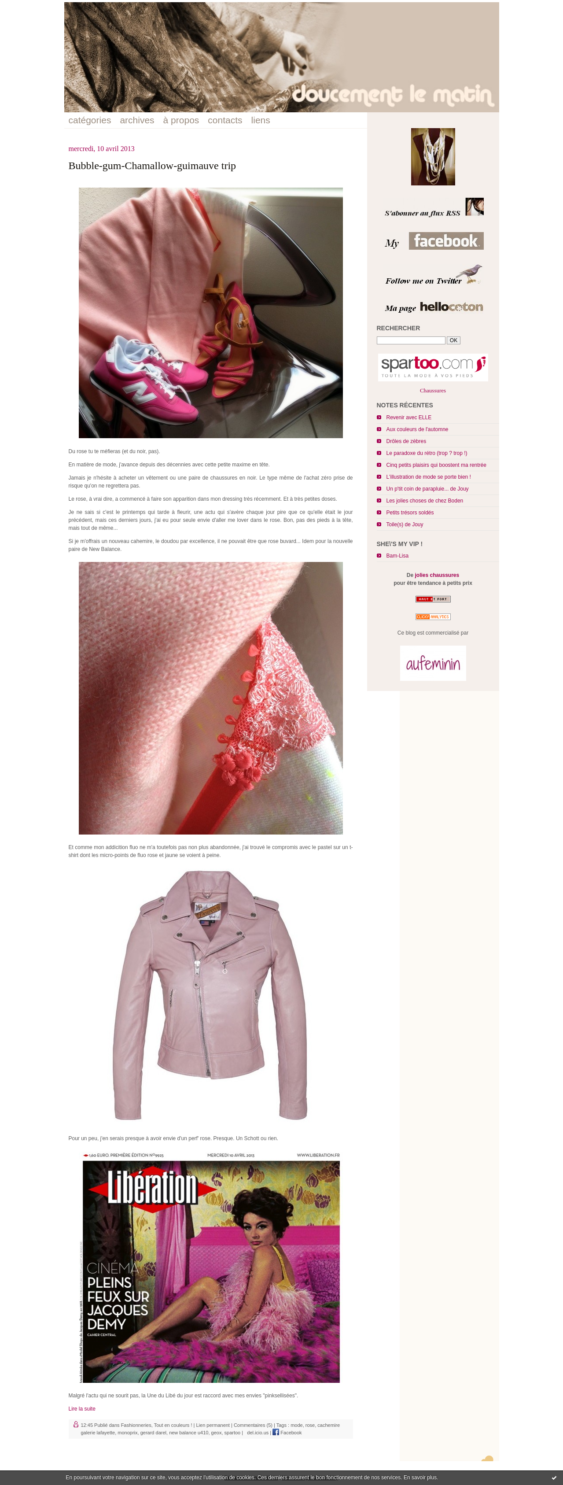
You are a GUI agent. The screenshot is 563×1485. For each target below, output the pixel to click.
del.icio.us (256, 1432)
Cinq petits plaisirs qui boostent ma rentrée (436, 465)
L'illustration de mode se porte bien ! (428, 477)
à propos (181, 120)
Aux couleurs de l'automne (417, 429)
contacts (225, 120)
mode (297, 1425)
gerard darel (153, 1432)
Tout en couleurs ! (173, 1425)
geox (216, 1432)
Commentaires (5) (253, 1425)
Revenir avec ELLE (409, 417)
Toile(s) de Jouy (404, 524)
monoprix (127, 1432)
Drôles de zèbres (406, 441)
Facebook (287, 1432)
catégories (90, 120)
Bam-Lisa (397, 556)
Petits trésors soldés (410, 513)
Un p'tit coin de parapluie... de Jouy (427, 489)
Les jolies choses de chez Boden (425, 501)
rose (310, 1425)
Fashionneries (136, 1425)
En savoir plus (420, 1477)
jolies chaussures (437, 575)
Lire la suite (82, 1409)
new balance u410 (188, 1432)
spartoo (232, 1432)
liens (260, 120)
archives (137, 120)
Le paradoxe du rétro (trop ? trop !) (426, 453)
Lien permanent (212, 1425)
